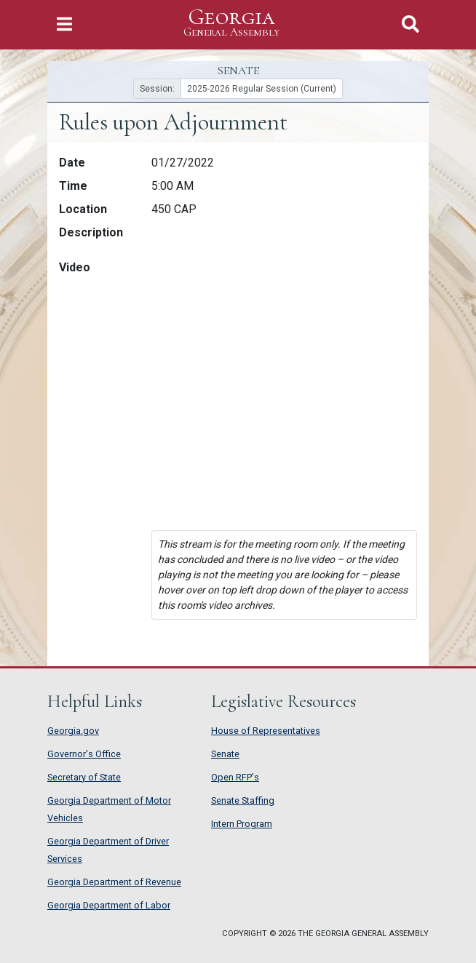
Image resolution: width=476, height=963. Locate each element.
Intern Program (241, 823)
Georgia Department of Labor (108, 905)
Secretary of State (84, 777)
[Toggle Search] (410, 24)
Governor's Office (84, 753)
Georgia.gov (73, 730)
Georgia (231, 23)
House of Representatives (265, 730)
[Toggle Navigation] (64, 24)
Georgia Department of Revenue (114, 881)
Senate (225, 753)
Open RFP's (235, 777)
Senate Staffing (242, 800)
